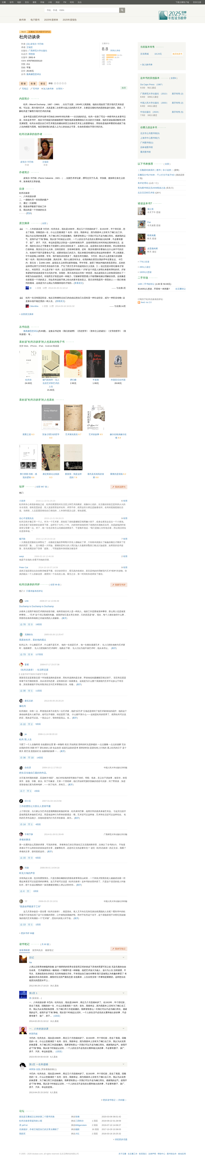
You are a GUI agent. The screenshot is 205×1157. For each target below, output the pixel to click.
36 (24, 757)
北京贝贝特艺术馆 (146, 192)
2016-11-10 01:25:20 (45, 501)
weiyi (21, 556)
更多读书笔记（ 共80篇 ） (115, 1100)
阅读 (58, 2)
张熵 (77, 1116)
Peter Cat (23, 567)
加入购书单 (48, 88)
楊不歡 (22, 539)
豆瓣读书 (30, 10)
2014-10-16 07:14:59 (48, 567)
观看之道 (27, 434)
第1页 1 (33, 993)
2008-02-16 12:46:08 (44, 556)
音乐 (27, 2)
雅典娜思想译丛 (33, 74)
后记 (31, 957)
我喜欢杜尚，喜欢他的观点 (32, 639)
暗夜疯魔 (151, 235)
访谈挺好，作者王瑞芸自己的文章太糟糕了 (39, 1129)
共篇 (45, 944)
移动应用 (182, 1154)
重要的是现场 (116, 474)
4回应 (38, 824)
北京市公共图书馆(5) (150, 133)
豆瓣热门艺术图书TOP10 (39, 32)
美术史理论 (143, 183)
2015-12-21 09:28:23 (54, 518)
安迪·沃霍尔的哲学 (51, 434)
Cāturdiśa (33, 306)
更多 (29, 213)
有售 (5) (177, 112)
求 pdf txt (23, 1125)
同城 (42, 2)
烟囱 (77, 1129)
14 (24, 824)
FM (64, 2)
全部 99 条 (55, 584)
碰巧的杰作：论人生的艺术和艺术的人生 (51, 383)
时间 (72, 2)
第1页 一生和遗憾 (38, 1064)
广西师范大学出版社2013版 (115, 834)
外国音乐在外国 (118, 380)
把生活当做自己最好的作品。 (33, 772)
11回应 (39, 690)
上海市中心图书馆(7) (150, 138)
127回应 (39, 654)
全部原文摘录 (27, 314)
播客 (35, 2)
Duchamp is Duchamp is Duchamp (36, 606)
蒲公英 (150, 209)
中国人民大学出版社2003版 (115, 768)
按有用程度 (24, 950)
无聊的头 (29, 634)
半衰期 (96, 380)
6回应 (38, 858)
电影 (19, 2)
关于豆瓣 (122, 1154)
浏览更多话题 (121, 1139)
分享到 (59, 88)
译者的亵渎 (24, 839)
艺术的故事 (94, 434)
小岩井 (22, 501)
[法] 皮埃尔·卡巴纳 (34, 44)
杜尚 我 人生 (25, 739)
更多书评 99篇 (27, 933)
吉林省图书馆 (146, 147)
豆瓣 (4, 2)
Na (30, 962)
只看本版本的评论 (34, 591)
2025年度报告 (70, 19)
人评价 (115, 50)
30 (24, 690)
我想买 (22, 1133)
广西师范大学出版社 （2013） (154, 93)
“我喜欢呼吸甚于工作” (30, 906)
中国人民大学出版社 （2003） (154, 103)
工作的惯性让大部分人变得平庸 (35, 806)
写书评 (36, 88)
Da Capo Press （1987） (152, 84)
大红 (77, 1133)
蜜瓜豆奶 (29, 701)
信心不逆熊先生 (26, 518)
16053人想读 (145, 272)
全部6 (173, 78)
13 (24, 924)
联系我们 (143, 1154)
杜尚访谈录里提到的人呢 (30, 1121)
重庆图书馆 (145, 152)
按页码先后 (37, 950)
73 (24, 654)
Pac (149, 222)
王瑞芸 (29, 47)
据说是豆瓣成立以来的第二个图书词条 (37, 1116)
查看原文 (78, 283)
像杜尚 (22, 706)
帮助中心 (161, 1154)
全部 (44, 223)
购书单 (22, 19)
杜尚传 (28, 380)
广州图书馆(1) (146, 142)
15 (24, 858)
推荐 (124, 88)
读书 (11, 2)
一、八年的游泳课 (38, 1028)
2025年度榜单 (51, 19)
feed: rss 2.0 (146, 302)
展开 (64, 618)
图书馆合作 (171, 1154)
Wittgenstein (81, 1125)
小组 (50, 2)
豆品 (80, 2)
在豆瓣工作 (132, 1154)
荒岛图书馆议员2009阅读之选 (151, 188)
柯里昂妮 (33, 1033)
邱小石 (28, 801)
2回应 (37, 791)
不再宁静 (29, 834)
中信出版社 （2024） (150, 112)
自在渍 (28, 767)
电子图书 (35, 19)
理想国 (32, 54)
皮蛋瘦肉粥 (152, 248)
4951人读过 (144, 267)
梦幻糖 (73, 380)
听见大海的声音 (27, 873)
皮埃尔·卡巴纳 (26, 162)
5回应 (38, 724)
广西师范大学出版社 (38, 50)
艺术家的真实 (71, 434)
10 (32, 757)
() (56, 1016)
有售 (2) (177, 93)
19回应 (39, 624)
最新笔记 (49, 950)
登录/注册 (197, 2)
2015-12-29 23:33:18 (45, 539)
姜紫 (27, 664)
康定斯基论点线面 (51, 474)
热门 (21, 493)
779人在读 (144, 261)
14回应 (40, 757)
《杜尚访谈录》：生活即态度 (33, 669)
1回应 (35, 891)
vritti (27, 601)
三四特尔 (79, 1121)
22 (24, 724)
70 (24, 624)
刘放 (27, 868)
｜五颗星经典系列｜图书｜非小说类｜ (155, 170)
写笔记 (25, 88)
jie (26, 734)
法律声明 (152, 1154)
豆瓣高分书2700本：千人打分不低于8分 (156, 175)
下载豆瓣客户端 (182, 2)
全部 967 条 (41, 486)
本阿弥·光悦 (34, 1069)
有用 (125, 501)
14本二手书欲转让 (146, 284)
